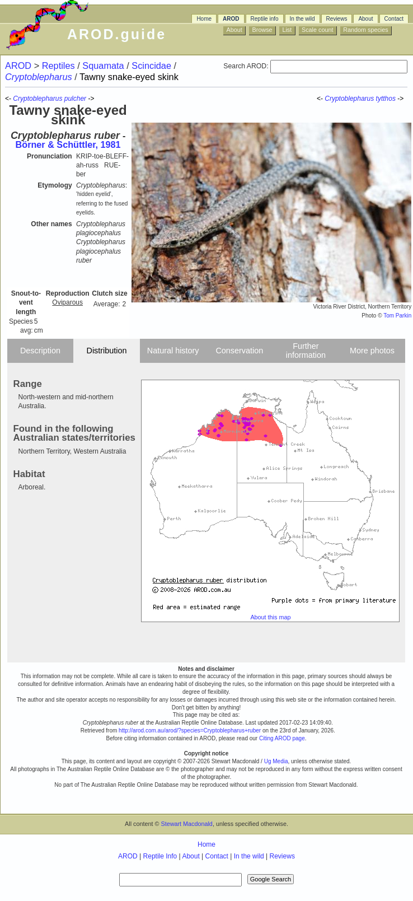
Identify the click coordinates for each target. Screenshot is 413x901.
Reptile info (265, 19)
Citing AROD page (282, 738)
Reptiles (59, 65)
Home (204, 19)
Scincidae (152, 65)
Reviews (337, 19)
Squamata (104, 65)
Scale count (317, 29)
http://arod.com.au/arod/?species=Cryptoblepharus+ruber (190, 730)
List (287, 29)
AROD (231, 19)
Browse (262, 29)
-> (401, 98)
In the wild (302, 19)
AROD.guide (116, 34)
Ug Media (276, 761)
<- (321, 98)
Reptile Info (160, 856)
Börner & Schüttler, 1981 (68, 144)
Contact (393, 19)
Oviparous (67, 302)
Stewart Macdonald (186, 823)
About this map (270, 617)
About (365, 19)
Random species (365, 29)
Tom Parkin (397, 315)
